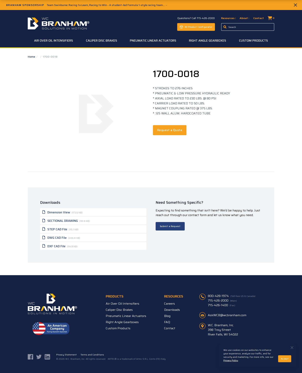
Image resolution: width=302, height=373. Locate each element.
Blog (167, 315)
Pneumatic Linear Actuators (153, 40)
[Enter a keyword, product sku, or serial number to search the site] (247, 27)
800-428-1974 (231, 296)
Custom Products (253, 40)
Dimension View (62, 212)
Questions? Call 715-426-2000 (196, 18)
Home (32, 56)
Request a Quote (169, 130)
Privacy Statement (66, 354)
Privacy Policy (230, 360)
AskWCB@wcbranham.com (227, 315)
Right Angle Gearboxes (207, 40)
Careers (169, 303)
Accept (285, 358)
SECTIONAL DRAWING (66, 220)
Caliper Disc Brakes (101, 40)
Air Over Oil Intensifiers (53, 40)
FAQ (167, 322)
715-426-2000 (222, 300)
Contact (258, 18)
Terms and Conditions (92, 354)
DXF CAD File (59, 246)
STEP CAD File (60, 229)
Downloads (172, 309)
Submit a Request (170, 226)
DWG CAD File (61, 237)
